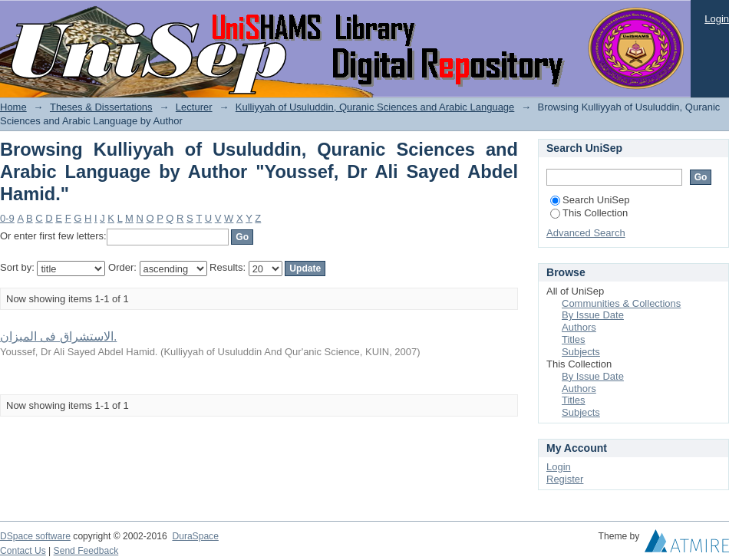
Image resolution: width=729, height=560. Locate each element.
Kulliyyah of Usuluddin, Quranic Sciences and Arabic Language (375, 107)
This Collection (589, 213)
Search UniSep (589, 200)
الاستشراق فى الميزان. (58, 336)
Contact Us (23, 550)
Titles (574, 339)
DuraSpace (195, 536)
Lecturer (194, 107)
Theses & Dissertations (101, 107)
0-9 (7, 218)
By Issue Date (593, 315)
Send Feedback (86, 550)
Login (716, 19)
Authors (579, 327)
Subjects (581, 351)
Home (13, 107)
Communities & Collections (621, 303)
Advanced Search (585, 233)
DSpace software (35, 536)
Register (564, 479)
